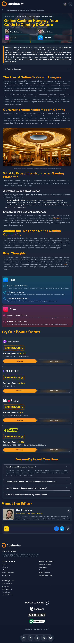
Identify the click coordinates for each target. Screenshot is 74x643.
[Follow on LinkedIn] (69, 511)
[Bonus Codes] (30, 638)
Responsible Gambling (45, 575)
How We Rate (6, 575)
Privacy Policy (43, 567)
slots (25, 55)
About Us (4, 564)
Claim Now (19, 361)
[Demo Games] (44, 638)
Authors (4, 570)
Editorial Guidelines (8, 573)
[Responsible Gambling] (50, 638)
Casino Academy (7, 589)
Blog (12, 16)
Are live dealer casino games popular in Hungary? (37, 488)
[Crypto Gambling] (37, 638)
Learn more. (40, 10)
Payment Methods (7, 595)
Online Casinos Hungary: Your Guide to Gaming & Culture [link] (35, 16)
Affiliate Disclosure (44, 573)
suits (65, 264)
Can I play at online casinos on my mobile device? (37, 494)
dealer (42, 55)
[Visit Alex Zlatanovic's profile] (8, 514)
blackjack (56, 218)
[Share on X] (62, 528)
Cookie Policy (43, 570)
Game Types (6, 586)
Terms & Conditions (45, 564)
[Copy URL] (67, 528)
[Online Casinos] (23, 638)
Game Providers (7, 584)
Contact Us (5, 567)
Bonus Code (54, 361)
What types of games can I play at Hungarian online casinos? (37, 481)
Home (6, 16)
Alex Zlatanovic (24, 510)
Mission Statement (9, 551)
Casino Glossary (6, 592)
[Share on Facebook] (56, 528)
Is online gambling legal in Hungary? (37, 466)
